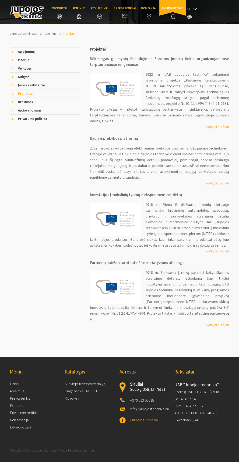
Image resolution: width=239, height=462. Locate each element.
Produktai (59, 12)
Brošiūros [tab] (25, 102)
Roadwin (72, 398)
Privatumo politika (24, 412)
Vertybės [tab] (25, 68)
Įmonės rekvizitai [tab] (31, 85)
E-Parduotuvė (20, 427)
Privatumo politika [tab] (32, 118)
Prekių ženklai (125, 12)
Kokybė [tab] (23, 77)
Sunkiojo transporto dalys (85, 383)
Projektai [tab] (25, 93)
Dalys (14, 383)
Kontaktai (149, 12)
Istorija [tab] (23, 60)
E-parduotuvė (172, 12)
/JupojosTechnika (144, 419)
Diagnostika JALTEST (81, 391)
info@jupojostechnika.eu (149, 408)
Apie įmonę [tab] (26, 51)
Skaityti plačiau (216, 126)
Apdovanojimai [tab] (29, 110)
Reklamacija (19, 419)
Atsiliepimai (99, 12)
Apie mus (79, 12)
